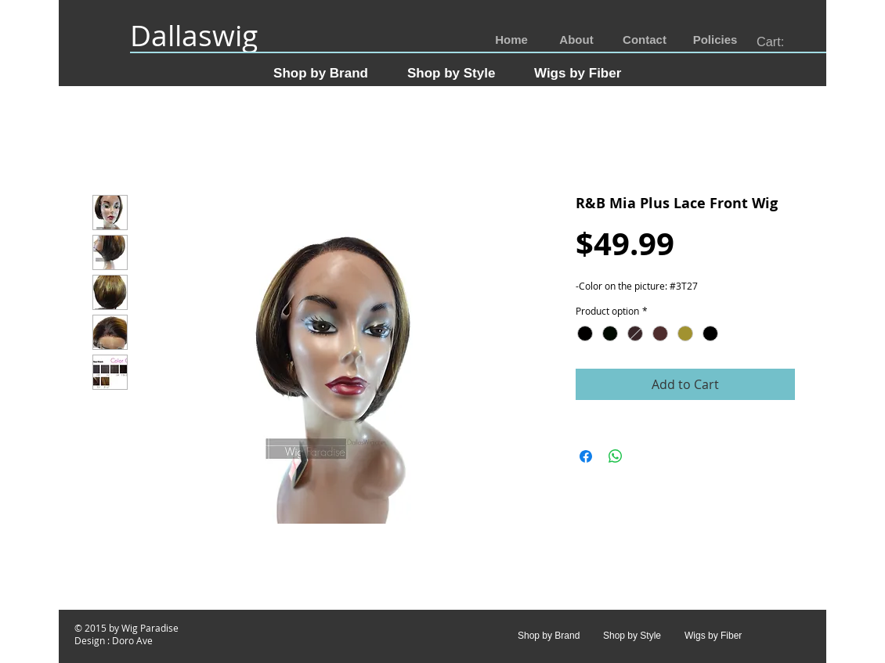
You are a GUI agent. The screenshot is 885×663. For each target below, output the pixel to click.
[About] (576, 40)
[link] (780, 41)
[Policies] (715, 40)
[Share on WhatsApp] (615, 456)
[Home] (511, 40)
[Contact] (644, 40)
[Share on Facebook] (585, 456)
